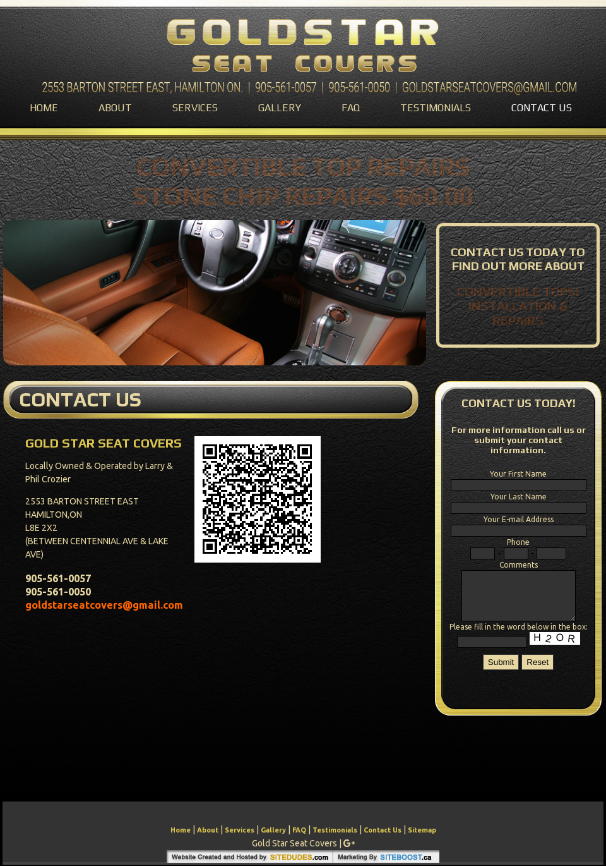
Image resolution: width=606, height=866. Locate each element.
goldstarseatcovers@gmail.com (104, 605)
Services (195, 108)
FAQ (351, 108)
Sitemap (422, 830)
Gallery (279, 108)
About (115, 108)
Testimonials (435, 108)
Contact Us (541, 108)
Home (44, 108)
